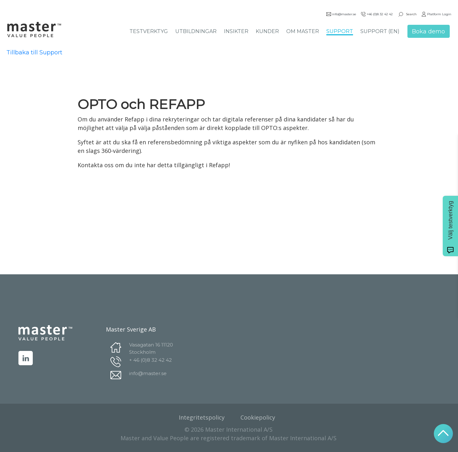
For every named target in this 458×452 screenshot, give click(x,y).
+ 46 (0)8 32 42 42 (150, 360)
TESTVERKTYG (148, 31)
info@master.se (341, 14)
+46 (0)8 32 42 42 (377, 14)
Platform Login (436, 14)
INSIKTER (236, 31)
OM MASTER (302, 31)
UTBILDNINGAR (196, 31)
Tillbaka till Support (34, 52)
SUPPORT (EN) (379, 31)
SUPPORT (339, 31)
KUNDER (267, 31)
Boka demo (428, 31)
